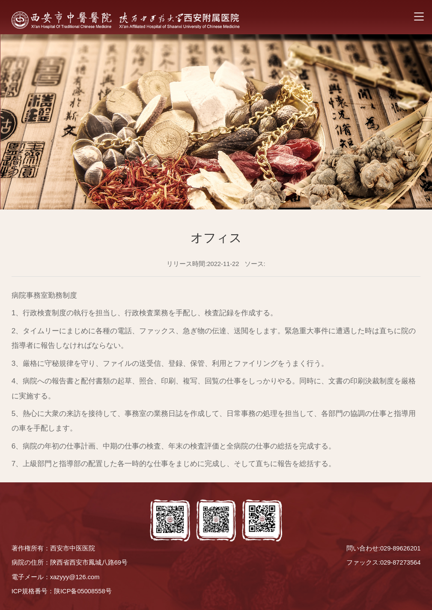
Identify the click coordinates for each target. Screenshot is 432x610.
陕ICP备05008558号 (83, 591)
